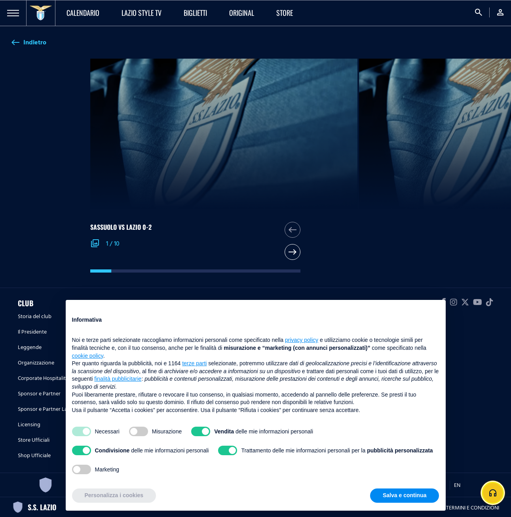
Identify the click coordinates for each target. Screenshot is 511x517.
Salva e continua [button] (404, 495)
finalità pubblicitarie (117, 379)
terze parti (194, 363)
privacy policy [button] (301, 340)
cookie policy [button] (87, 356)
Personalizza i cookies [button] (114, 495)
